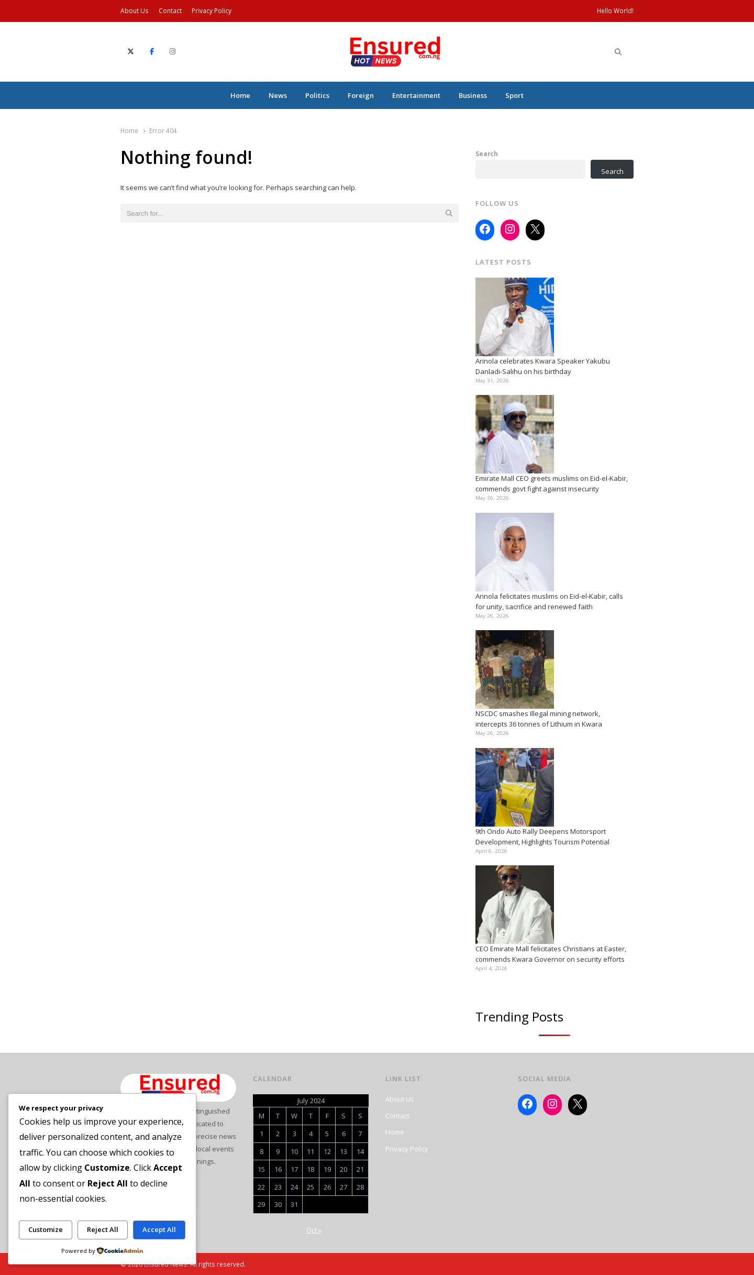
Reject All (102, 1229)
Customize (45, 1229)
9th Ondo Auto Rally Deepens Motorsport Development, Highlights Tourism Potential (542, 837)
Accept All (159, 1229)
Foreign (361, 95)
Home (240, 95)
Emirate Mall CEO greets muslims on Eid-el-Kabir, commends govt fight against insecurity (551, 483)
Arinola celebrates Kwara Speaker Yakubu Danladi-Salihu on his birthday (542, 366)
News (278, 95)
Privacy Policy (211, 10)
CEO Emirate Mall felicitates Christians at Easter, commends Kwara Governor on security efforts (550, 954)
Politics (317, 95)
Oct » (313, 1230)
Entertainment (416, 95)
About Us (134, 10)
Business (473, 95)
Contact (170, 10)
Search (486, 153)
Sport (514, 95)
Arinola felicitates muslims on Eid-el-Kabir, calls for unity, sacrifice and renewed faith (549, 601)
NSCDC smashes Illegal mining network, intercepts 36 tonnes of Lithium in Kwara (538, 719)
